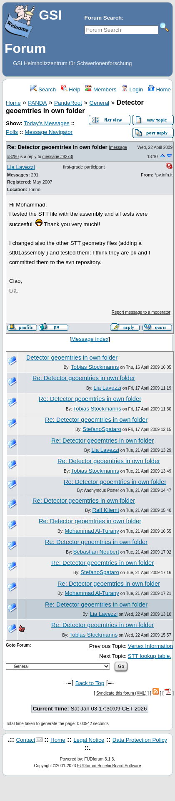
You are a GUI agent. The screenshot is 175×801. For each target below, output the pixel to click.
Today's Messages (46, 123)
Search (43, 89)
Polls (12, 132)
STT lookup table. (149, 656)
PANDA (37, 103)
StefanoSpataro (101, 429)
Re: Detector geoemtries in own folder (57, 147)
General (99, 103)
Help (70, 89)
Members (100, 89)
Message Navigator (48, 132)
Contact (25, 740)
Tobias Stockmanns (95, 367)
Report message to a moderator (141, 312)
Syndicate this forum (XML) (121, 693)
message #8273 (57, 156)
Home (159, 89)
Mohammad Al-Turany (92, 531)
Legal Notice (88, 740)
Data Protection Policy (139, 740)
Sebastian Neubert (96, 552)
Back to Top (89, 683)
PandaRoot (68, 103)
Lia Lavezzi (21, 167)
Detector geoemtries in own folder (72, 357)
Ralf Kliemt (105, 510)
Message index (90, 339)
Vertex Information (150, 646)
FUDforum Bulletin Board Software (109, 765)
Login (132, 89)
